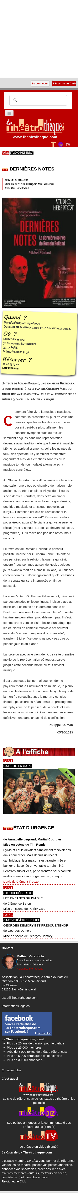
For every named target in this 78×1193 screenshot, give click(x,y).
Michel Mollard (18, 180)
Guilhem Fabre (20, 188)
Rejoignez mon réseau (30, 968)
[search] (37, 100)
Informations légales (16, 1006)
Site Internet (11, 368)
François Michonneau (40, 184)
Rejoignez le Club (14, 1181)
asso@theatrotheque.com (19, 997)
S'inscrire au (64, 83)
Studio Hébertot (22, 153)
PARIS (5, 153)
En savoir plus (11, 1070)
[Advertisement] (39, 39)
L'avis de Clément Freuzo (21, 881)
